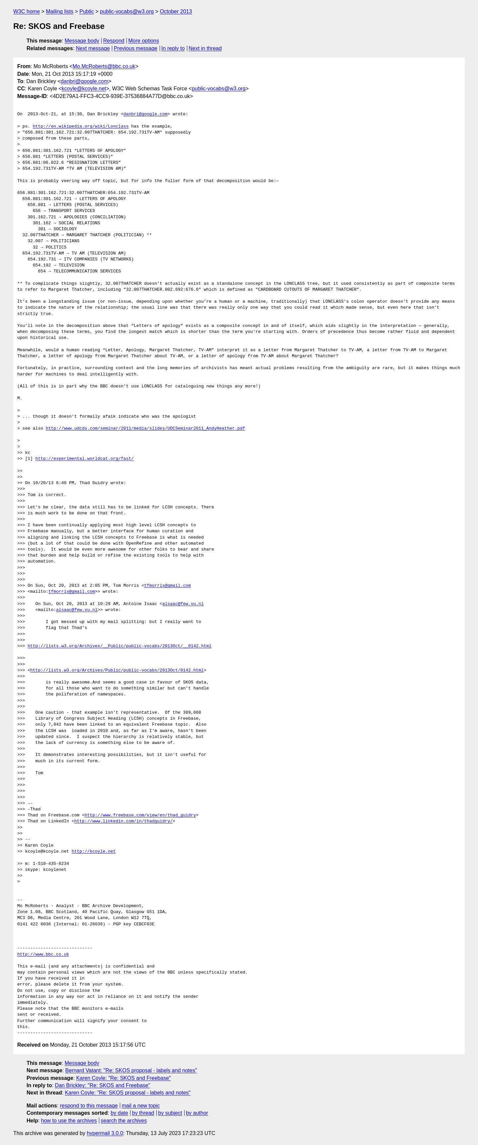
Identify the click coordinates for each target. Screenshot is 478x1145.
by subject (170, 1113)
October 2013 (176, 11)
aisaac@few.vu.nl (183, 604)
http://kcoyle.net (94, 852)
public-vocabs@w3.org (127, 11)
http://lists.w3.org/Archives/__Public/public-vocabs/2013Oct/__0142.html (119, 646)
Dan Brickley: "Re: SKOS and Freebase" (102, 1085)
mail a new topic (141, 1105)
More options (143, 41)
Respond (113, 41)
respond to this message (89, 1105)
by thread (143, 1113)
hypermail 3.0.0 (105, 1133)
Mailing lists (59, 11)
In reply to (173, 48)
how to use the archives (69, 1120)
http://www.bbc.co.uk (43, 955)
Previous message (136, 48)
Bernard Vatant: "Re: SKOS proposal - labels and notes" (131, 1070)
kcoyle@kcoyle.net (84, 88)
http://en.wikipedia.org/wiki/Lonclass (81, 127)
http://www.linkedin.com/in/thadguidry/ (123, 821)
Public (86, 11)
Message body (82, 41)
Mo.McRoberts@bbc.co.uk (104, 66)
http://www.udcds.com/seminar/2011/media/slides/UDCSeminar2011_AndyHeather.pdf (145, 429)
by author (197, 1113)
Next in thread (205, 48)
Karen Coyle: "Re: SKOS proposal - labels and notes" (128, 1092)
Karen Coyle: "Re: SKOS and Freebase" (123, 1078)
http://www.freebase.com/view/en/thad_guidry (140, 815)
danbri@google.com (84, 81)
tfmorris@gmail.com (167, 586)
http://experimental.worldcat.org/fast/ (85, 459)
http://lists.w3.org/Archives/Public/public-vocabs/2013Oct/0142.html (117, 671)
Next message (93, 48)
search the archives (124, 1120)
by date (119, 1113)
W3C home (26, 11)
